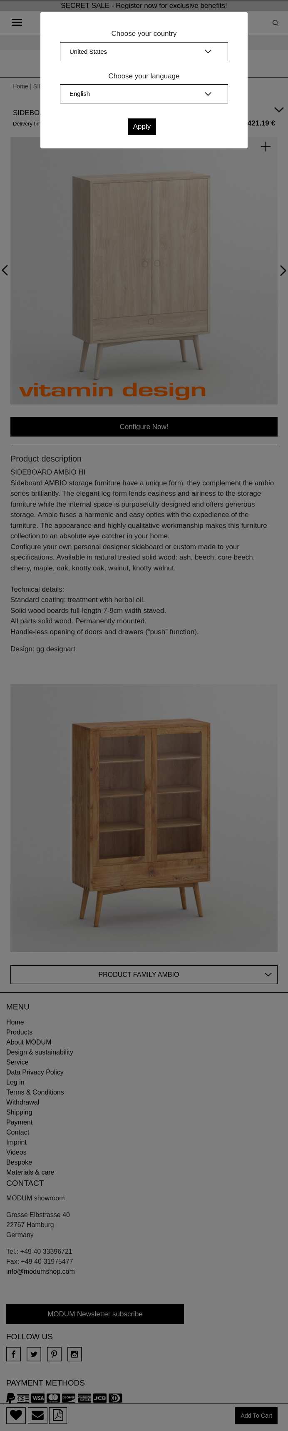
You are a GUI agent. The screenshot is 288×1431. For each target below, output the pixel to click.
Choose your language (143, 76)
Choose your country (144, 34)
